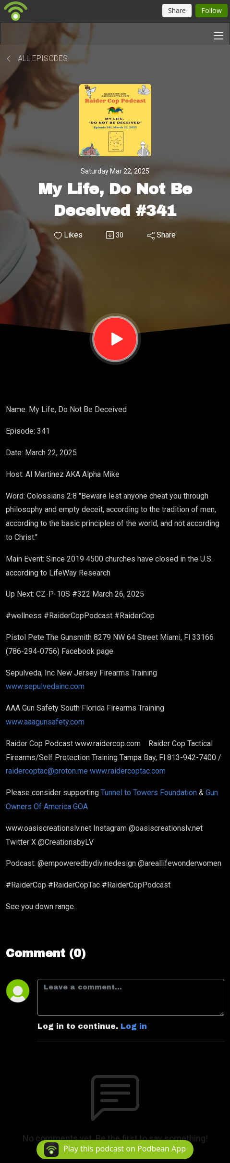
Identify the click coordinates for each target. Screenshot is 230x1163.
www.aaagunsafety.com (46, 721)
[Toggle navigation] (218, 35)
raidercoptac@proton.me (48, 770)
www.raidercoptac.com (129, 770)
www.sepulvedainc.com (46, 686)
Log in (134, 1026)
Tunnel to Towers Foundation (149, 792)
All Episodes (37, 58)
